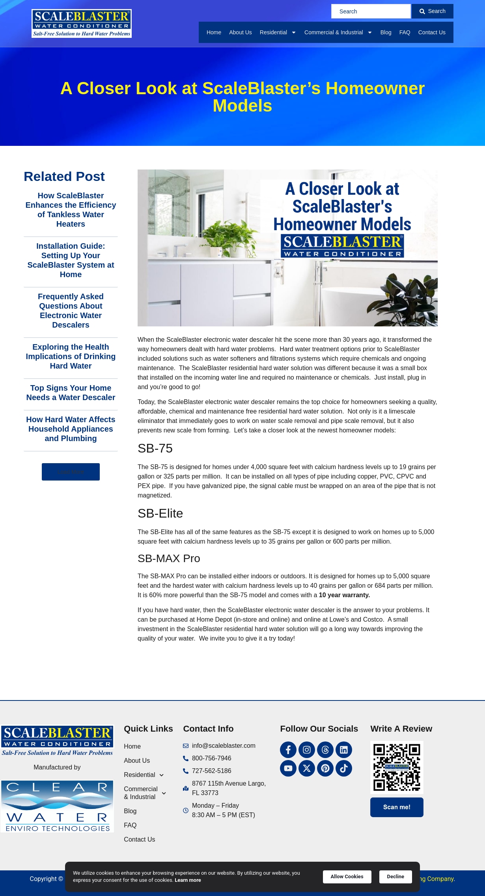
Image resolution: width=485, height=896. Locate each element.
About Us (240, 32)
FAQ (404, 32)
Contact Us (432, 32)
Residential (278, 32)
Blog (386, 32)
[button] (71, 472)
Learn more (188, 880)
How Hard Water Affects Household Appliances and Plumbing (70, 429)
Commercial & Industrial (338, 32)
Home (214, 32)
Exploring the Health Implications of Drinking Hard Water (71, 356)
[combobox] (371, 11)
